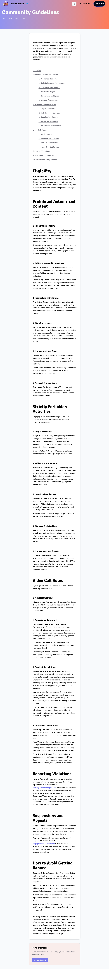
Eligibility (37, 70)
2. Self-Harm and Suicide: (49, 113)
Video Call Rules (40, 130)
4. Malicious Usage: (47, 91)
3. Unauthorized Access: (48, 117)
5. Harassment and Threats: (50, 126)
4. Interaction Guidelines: (49, 147)
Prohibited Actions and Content (45, 74)
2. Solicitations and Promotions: (51, 83)
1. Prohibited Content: (48, 79)
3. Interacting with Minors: (49, 87)
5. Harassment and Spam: (49, 96)
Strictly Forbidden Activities (44, 104)
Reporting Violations (41, 151)
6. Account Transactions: (48, 100)
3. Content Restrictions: (48, 143)
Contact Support (40, 960)
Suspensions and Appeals (43, 155)
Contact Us (85, 4)
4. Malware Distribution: (48, 121)
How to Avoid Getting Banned (45, 160)
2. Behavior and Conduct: (49, 138)
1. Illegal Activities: (46, 108)
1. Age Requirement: (47, 134)
